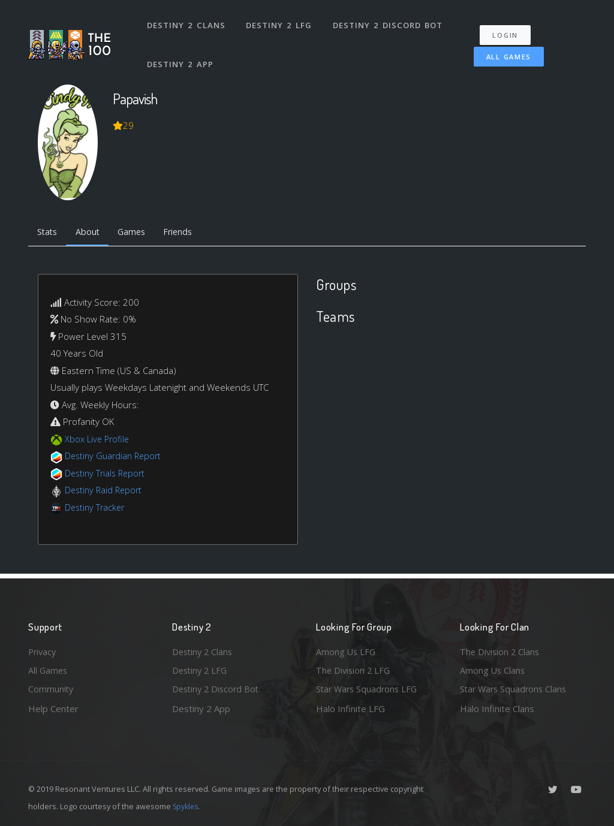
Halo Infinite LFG (350, 709)
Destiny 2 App (181, 56)
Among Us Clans (493, 670)
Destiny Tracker (96, 508)
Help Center (53, 709)
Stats (48, 233)
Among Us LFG (346, 650)
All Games (503, 51)
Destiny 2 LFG (279, 22)
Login (509, 30)
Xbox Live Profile (98, 440)
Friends (186, 233)
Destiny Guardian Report (115, 457)
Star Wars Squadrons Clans (515, 689)
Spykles (187, 806)
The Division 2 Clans (501, 650)
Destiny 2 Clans (186, 22)
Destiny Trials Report (107, 474)
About (91, 233)
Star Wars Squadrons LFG (369, 689)
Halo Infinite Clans (497, 709)
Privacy (43, 650)
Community (51, 689)
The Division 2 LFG (354, 670)
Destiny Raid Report (105, 492)
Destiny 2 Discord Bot (388, 22)
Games (137, 233)
